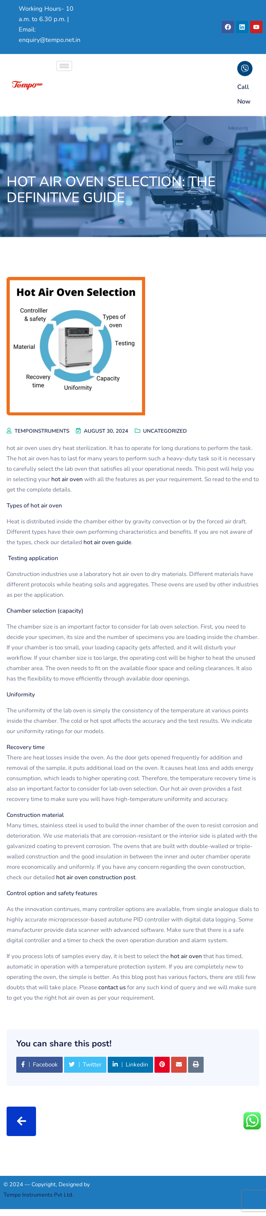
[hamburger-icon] (64, 66)
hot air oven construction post (95, 877)
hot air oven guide (107, 542)
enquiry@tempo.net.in (49, 40)
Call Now (243, 94)
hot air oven (67, 479)
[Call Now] (244, 68)
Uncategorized (165, 430)
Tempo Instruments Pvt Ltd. (38, 1195)
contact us (112, 987)
